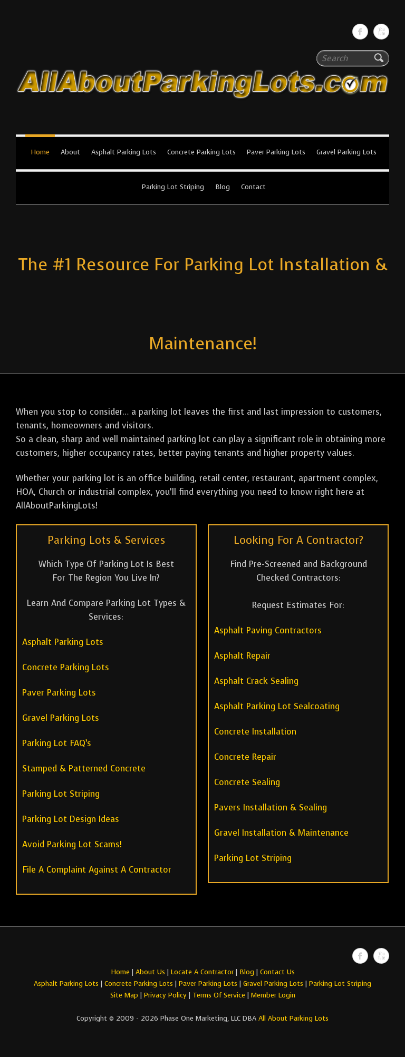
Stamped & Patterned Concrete (84, 768)
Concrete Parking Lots (201, 152)
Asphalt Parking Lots (123, 152)
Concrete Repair (245, 756)
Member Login (273, 995)
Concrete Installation (255, 731)
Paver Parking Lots (276, 152)
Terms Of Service (219, 995)
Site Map (124, 995)
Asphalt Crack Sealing (256, 681)
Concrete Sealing (247, 782)
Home (40, 152)
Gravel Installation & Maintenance (281, 832)
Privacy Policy (165, 995)
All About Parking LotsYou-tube (381, 32)
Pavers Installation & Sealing (270, 807)
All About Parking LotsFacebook (360, 32)
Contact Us (277, 971)
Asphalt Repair (242, 655)
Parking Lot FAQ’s (56, 743)
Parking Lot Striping (173, 186)
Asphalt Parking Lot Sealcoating (277, 706)
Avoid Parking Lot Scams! (72, 844)
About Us (150, 971)
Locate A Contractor (202, 971)
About (70, 152)
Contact (253, 186)
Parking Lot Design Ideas (70, 819)
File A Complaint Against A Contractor (96, 869)
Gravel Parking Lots (346, 152)
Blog (222, 186)
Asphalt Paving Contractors (268, 630)
